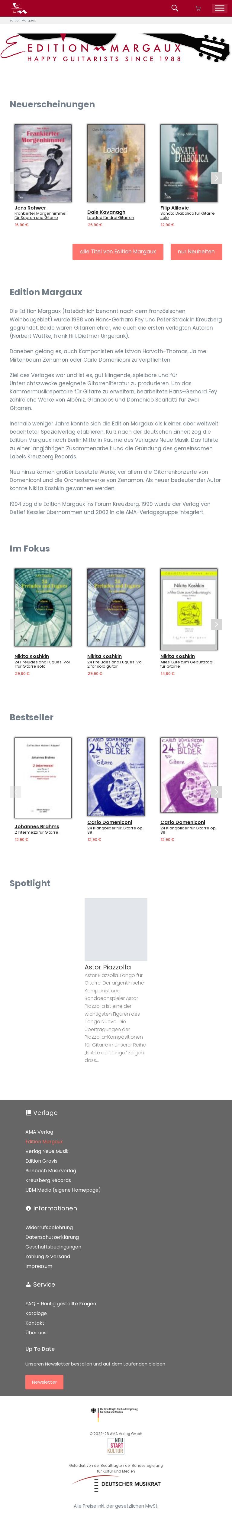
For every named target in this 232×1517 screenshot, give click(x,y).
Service (44, 1284)
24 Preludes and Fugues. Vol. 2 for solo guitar (115, 664)
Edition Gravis (41, 1160)
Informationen (55, 1208)
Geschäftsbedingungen (53, 1246)
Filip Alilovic (174, 208)
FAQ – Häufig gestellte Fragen (60, 1303)
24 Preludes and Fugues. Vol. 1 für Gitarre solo (42, 664)
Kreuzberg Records (48, 1180)
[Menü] (219, 8)
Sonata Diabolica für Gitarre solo (187, 215)
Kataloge (36, 1313)
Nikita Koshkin (31, 656)
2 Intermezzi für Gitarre (36, 832)
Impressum (38, 1266)
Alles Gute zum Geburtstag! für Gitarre (186, 664)
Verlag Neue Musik (47, 1151)
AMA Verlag (39, 1131)
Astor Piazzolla (108, 967)
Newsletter (44, 1382)
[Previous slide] (15, 178)
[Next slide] (216, 178)
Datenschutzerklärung (52, 1237)
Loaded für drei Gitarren (110, 218)
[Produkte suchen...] (175, 8)
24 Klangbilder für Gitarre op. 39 (115, 830)
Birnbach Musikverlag (50, 1170)
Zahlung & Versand (47, 1256)
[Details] (43, 163)
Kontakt (34, 1323)
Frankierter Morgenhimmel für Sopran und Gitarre (40, 215)
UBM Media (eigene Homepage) (63, 1190)
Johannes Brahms (36, 826)
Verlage (45, 1112)
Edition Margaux (44, 1141)
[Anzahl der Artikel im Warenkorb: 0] (198, 8)
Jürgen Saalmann (39, 967)
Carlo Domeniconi (109, 822)
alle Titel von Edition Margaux (118, 251)
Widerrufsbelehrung (49, 1227)
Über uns (36, 1332)
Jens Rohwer (30, 208)
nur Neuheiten (196, 251)
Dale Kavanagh (106, 212)
